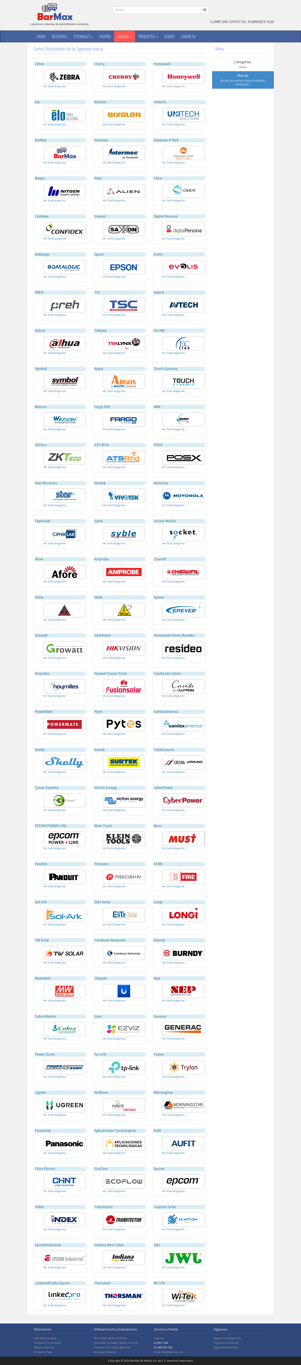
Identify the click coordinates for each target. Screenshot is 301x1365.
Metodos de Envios (44, 1347)
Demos (169, 36)
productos (148, 36)
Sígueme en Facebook (226, 1343)
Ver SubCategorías (54, 86)
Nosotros (59, 36)
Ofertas (105, 36)
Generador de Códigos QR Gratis (112, 1347)
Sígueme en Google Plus (227, 1338)
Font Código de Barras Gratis (110, 1338)
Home (41, 36)
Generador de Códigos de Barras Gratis (116, 1343)
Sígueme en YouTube (226, 1347)
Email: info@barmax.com (168, 1352)
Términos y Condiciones (47, 1343)
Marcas (124, 36)
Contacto (188, 36)
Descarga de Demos (105, 1352)
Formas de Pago (43, 1352)
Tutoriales (83, 36)
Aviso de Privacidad (45, 1338)
